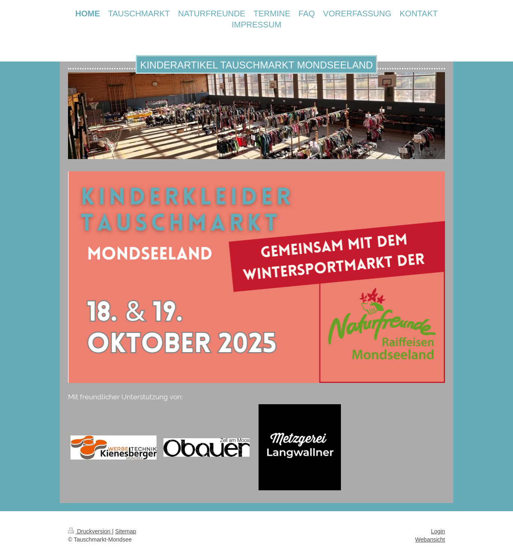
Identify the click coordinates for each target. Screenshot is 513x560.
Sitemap (125, 531)
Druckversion (90, 531)
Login (438, 531)
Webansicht (430, 539)
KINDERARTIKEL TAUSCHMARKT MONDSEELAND (256, 65)
